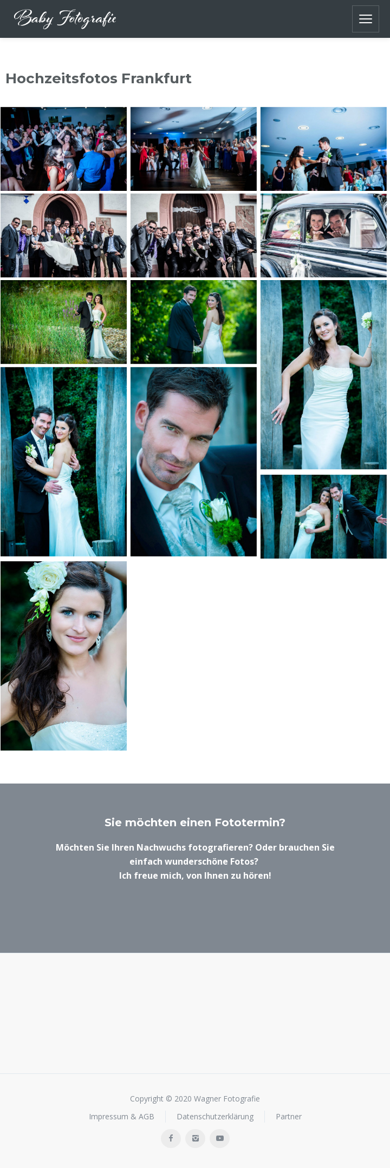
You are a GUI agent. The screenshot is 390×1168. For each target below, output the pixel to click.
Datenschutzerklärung (215, 1116)
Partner (289, 1116)
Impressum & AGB (121, 1116)
